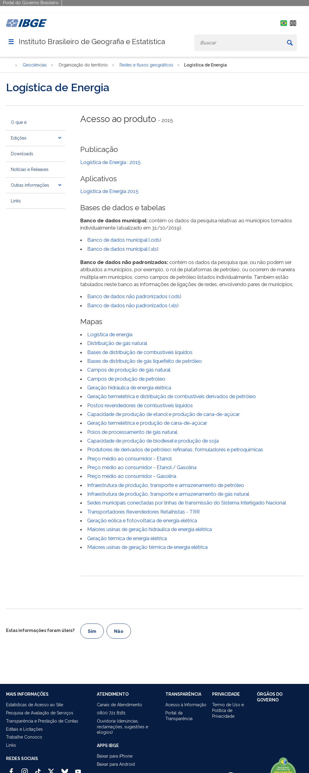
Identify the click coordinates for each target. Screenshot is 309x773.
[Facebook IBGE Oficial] (11, 769)
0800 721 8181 (111, 712)
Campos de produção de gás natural (128, 370)
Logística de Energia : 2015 (110, 162)
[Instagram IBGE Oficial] (24, 769)
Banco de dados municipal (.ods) (124, 240)
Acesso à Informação (185, 704)
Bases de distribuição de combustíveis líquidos (140, 352)
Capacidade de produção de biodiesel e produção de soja (153, 441)
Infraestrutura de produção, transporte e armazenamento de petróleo (165, 485)
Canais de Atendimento (119, 704)
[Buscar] (289, 42)
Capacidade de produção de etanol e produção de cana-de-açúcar (163, 414)
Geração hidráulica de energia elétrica (129, 388)
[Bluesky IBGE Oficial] (64, 769)
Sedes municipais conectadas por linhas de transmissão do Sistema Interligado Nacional (186, 503)
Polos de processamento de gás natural (132, 432)
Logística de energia (109, 334)
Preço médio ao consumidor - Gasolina (131, 476)
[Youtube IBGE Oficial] (78, 769)
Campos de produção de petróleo (126, 379)
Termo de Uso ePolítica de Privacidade (228, 710)
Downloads (22, 153)
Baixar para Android (116, 764)
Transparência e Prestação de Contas (42, 721)
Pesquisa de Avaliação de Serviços (39, 712)
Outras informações (30, 185)
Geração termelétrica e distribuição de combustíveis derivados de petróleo (171, 396)
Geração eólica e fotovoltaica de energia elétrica (142, 520)
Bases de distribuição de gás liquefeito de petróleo (144, 361)
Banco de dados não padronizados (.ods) (134, 296)
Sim (92, 631)
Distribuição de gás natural (117, 343)
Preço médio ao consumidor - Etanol (129, 459)
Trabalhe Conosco (24, 737)
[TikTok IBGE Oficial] (38, 769)
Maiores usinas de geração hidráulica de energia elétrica (149, 529)
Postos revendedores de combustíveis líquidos (140, 405)
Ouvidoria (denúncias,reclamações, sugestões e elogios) (122, 727)
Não (118, 631)
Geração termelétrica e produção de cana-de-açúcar (147, 423)
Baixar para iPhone (114, 756)
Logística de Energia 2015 (109, 191)
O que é (19, 122)
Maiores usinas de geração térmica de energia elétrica (147, 547)
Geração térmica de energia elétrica (127, 538)
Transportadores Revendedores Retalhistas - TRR (143, 512)
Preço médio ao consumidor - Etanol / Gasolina (141, 467)
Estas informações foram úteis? (40, 630)
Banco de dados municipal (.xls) (122, 249)
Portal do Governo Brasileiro (31, 2)
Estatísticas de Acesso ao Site (34, 704)
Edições (19, 138)
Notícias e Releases (30, 169)
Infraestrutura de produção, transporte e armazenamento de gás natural (168, 494)
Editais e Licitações (24, 729)
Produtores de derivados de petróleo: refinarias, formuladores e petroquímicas (175, 449)
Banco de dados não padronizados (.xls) (133, 305)
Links (16, 200)
